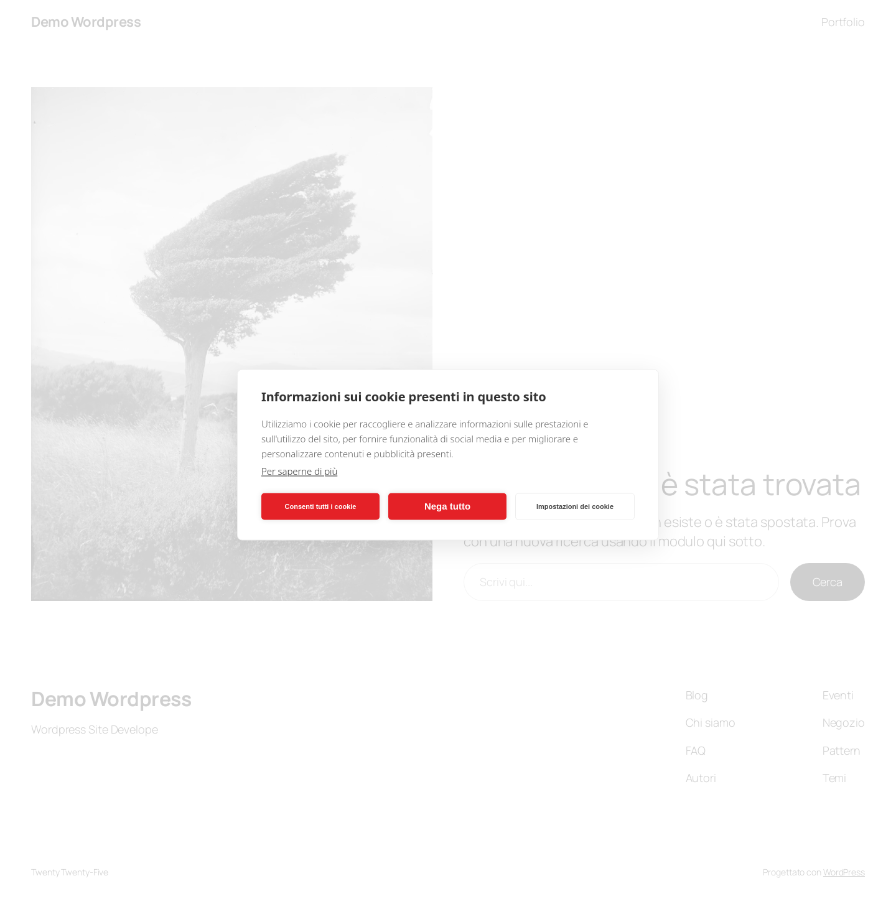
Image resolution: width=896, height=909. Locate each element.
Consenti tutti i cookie (321, 506)
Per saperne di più (299, 470)
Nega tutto (447, 506)
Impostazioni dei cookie (575, 506)
